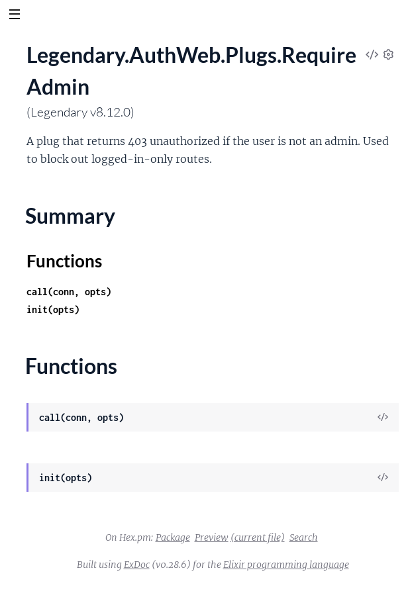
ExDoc (137, 565)
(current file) (258, 537)
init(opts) (52, 309)
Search (303, 537)
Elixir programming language (286, 565)
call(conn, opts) (68, 291)
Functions (64, 261)
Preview (212, 537)
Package (173, 537)
